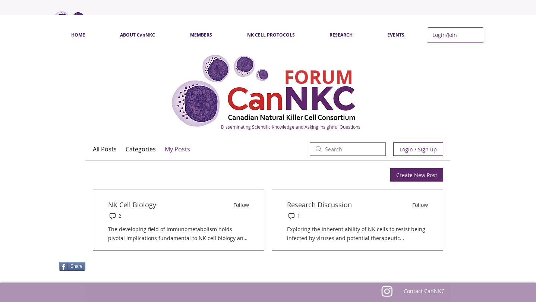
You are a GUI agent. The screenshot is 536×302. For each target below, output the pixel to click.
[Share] (72, 266)
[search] (348, 149)
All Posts (105, 149)
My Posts (177, 149)
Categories (141, 149)
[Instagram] (387, 291)
